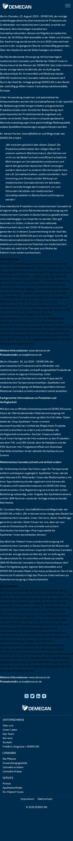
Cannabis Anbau (12, 771)
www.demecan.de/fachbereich (18, 378)
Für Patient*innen (13, 791)
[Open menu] (67, 5)
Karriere (8, 738)
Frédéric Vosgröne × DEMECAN (21, 746)
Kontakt (7, 742)
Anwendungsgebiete (15, 762)
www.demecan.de (39, 350)
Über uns (8, 725)
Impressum (27, 798)
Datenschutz (45, 798)
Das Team (8, 733)
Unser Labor (10, 729)
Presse (7, 783)
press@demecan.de (30, 354)
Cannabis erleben (13, 767)
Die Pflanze (9, 758)
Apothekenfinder (13, 787)
